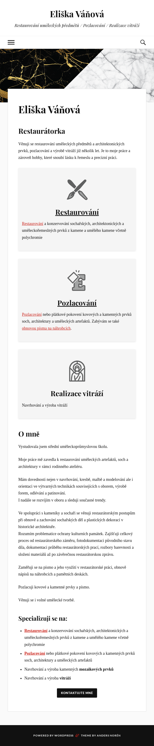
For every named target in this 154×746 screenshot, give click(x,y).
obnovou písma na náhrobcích (46, 328)
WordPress (63, 735)
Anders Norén (109, 735)
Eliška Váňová (77, 14)
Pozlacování (77, 302)
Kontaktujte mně (77, 693)
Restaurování (77, 212)
